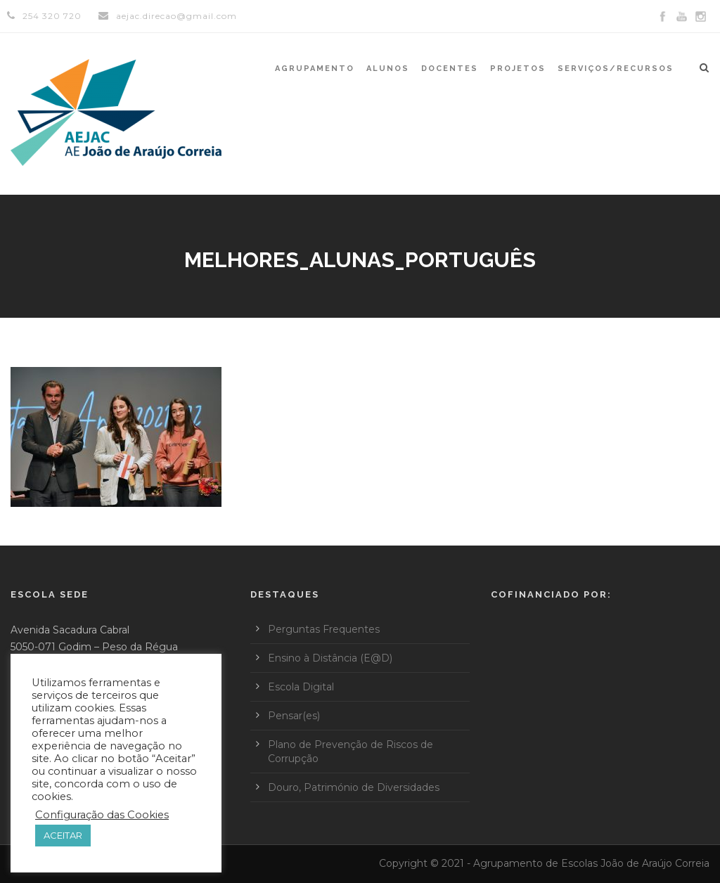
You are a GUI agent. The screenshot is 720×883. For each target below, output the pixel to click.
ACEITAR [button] (63, 835)
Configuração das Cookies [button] (102, 814)
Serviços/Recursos (616, 68)
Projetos (518, 68)
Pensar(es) (294, 715)
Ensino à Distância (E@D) (330, 658)
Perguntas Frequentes (324, 629)
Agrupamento (314, 68)
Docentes (449, 68)
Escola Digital (301, 687)
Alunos (387, 68)
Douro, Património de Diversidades (353, 787)
